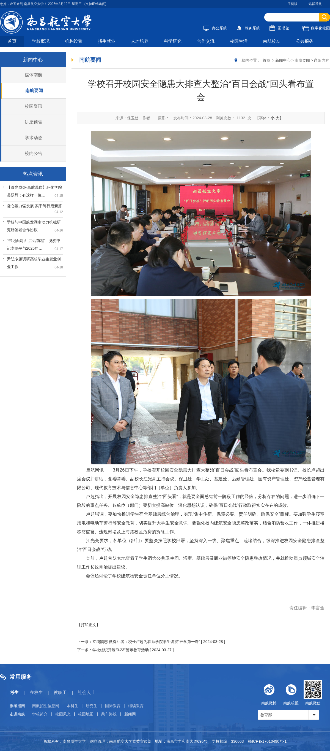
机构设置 (73, 41)
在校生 (36, 692)
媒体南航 (33, 74)
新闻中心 (283, 60)
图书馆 (279, 28)
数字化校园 (316, 28)
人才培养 (139, 41)
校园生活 (239, 41)
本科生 (72, 706)
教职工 (60, 692)
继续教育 (136, 706)
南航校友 (271, 41)
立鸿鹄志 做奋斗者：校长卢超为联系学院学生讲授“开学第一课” (146, 641)
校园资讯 (33, 106)
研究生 (91, 706)
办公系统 (215, 28)
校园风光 (63, 714)
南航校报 (291, 692)
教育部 (266, 715)
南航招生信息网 (45, 706)
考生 (14, 692)
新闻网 (130, 714)
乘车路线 (109, 714)
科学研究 (173, 41)
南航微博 (269, 692)
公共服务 (305, 41)
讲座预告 (33, 122)
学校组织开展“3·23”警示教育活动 (120, 650)
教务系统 (248, 28)
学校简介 (40, 714)
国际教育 (112, 706)
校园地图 (86, 714)
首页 (12, 41)
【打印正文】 (88, 625)
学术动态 (33, 137)
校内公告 (33, 153)
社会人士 (86, 692)
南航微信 (313, 692)
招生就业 (107, 41)
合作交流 (206, 41)
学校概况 (41, 41)
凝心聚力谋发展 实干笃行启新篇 (34, 206)
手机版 (293, 4)
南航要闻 (34, 90)
